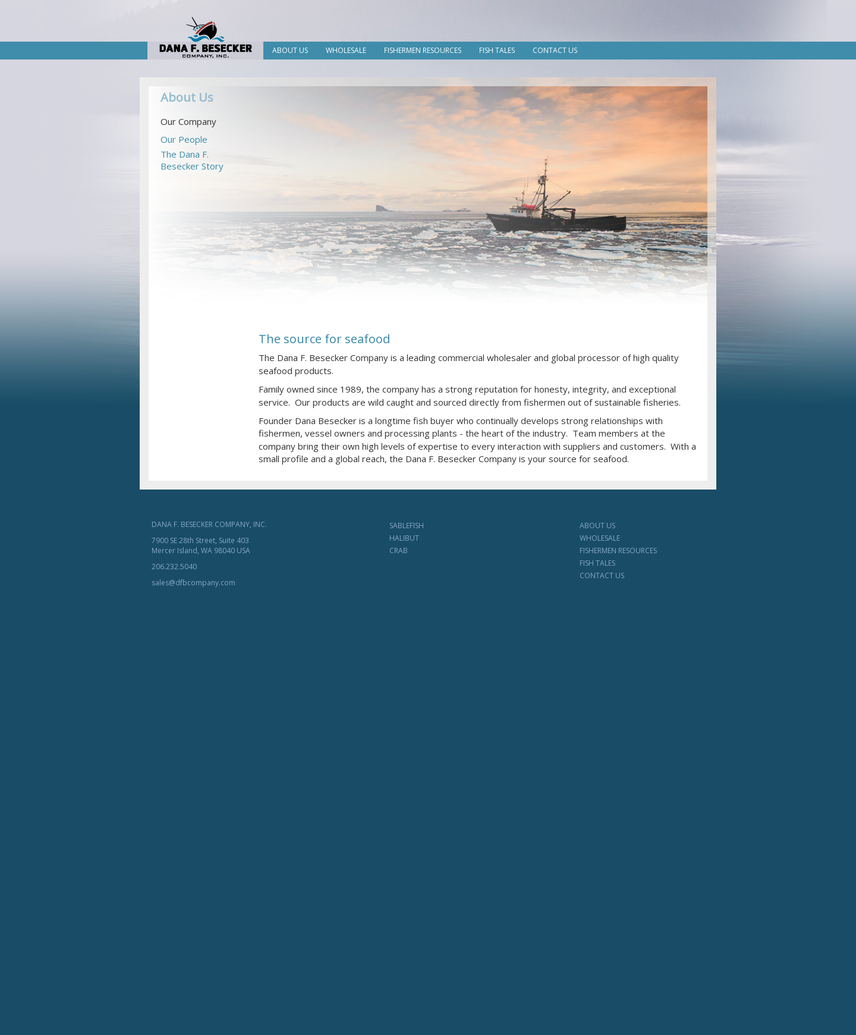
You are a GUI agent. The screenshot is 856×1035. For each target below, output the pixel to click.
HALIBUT (404, 538)
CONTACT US (602, 575)
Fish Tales (497, 50)
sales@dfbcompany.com (193, 583)
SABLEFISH (406, 525)
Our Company (188, 121)
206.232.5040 (174, 567)
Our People (183, 139)
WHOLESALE (600, 538)
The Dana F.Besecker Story (192, 160)
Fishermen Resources (422, 50)
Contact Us (555, 50)
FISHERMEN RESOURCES (618, 550)
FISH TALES (597, 563)
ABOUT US (597, 525)
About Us (290, 50)
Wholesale (346, 50)
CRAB (398, 550)
